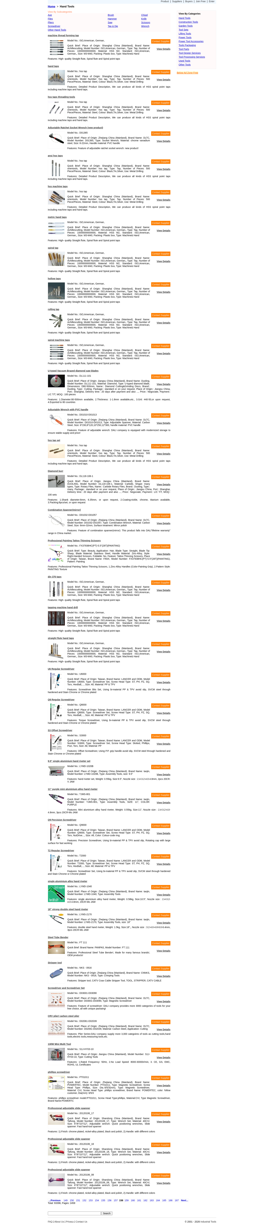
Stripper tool (55, 962)
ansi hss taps (55, 155)
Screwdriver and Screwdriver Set (66, 988)
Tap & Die (113, 26)
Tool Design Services (190, 53)
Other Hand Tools (57, 30)
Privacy (70, 1221)
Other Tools (185, 64)
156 (109, 1200)
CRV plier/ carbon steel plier (63, 1016)
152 (84, 1200)
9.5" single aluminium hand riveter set (69, 761)
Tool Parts (184, 49)
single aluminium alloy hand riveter (67, 881)
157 (116, 1200)
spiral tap (53, 247)
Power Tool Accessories (191, 41)
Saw (110, 22)
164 (158, 1200)
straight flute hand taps (61, 638)
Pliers (51, 22)
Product (165, 1)
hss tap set (54, 440)
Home (51, 6)
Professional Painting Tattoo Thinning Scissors (74, 540)
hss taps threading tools (61, 97)
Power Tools (185, 37)
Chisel (144, 15)
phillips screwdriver (59, 1072)
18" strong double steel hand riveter (68, 909)
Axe (50, 15)
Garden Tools (186, 25)
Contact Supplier (161, 41)
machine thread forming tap (63, 35)
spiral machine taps (59, 340)
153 (91, 1200)
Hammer (112, 18)
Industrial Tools (208, 1221)
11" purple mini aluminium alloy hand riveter (72, 789)
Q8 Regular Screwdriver (61, 699)
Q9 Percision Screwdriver (62, 819)
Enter (211, 1)
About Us (59, 1221)
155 (103, 1200)
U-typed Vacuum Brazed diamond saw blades (73, 370)
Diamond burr (55, 471)
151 (78, 1200)
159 (126, 1200)
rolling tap (53, 309)
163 (152, 1200)
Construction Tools (188, 22)
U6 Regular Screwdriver (61, 669)
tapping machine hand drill (63, 607)
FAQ (50, 1221)
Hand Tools (184, 18)
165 (164, 1200)
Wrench (145, 26)
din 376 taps (54, 576)
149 (66, 1200)
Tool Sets (183, 29)
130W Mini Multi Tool (59, 1044)
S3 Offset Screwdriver (60, 730)
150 (72, 1200)
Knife (144, 18)
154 (97, 1200)
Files (50, 18)
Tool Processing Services (192, 57)
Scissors (145, 22)
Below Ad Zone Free (187, 72)
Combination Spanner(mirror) (64, 510)
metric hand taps (57, 217)
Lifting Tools (185, 33)
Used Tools (184, 60)
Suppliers (177, 1)
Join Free (201, 1)
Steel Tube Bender (58, 937)
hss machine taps (58, 186)
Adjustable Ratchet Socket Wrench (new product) (75, 127)
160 (133, 1200)
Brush (111, 15)
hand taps (53, 66)
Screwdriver (54, 26)
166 (170, 1200)
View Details (163, 49)
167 (177, 1200)
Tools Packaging (187, 45)
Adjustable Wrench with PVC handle (68, 409)
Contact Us (81, 1221)
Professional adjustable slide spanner (69, 1108)
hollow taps (54, 278)
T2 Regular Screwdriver (61, 850)
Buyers (189, 1)
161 (139, 1200)
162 (145, 1200)
